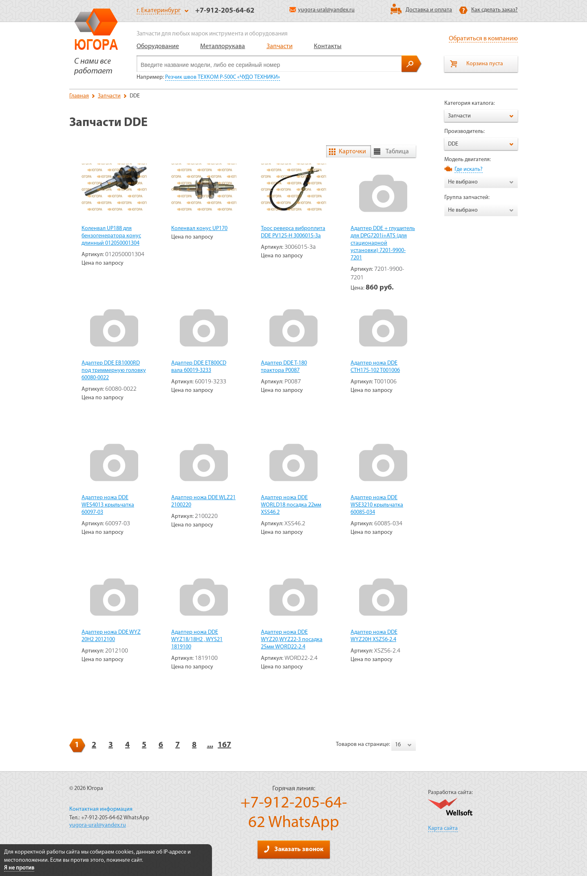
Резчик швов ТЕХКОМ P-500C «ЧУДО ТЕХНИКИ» (222, 77)
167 (224, 745)
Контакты (328, 46)
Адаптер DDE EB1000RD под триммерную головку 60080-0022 (114, 370)
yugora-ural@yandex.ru (322, 10)
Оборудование (158, 46)
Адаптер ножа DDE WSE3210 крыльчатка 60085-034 (377, 505)
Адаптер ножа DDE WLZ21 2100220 (203, 501)
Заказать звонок (293, 849)
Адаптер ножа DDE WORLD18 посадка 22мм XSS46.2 (291, 505)
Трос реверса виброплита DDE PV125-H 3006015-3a (293, 232)
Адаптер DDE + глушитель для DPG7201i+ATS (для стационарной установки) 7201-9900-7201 (383, 243)
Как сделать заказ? (494, 10)
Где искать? (469, 169)
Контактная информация (100, 809)
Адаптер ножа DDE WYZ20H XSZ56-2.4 (374, 636)
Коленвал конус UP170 (199, 229)
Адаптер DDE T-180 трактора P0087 (284, 367)
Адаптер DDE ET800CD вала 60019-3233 (198, 367)
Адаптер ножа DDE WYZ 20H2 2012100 (111, 636)
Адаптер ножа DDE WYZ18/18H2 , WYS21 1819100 (197, 639)
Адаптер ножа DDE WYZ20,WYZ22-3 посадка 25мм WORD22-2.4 (291, 639)
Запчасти (280, 46)
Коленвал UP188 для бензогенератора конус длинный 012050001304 (111, 236)
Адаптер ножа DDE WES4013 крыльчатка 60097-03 (108, 505)
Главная (79, 96)
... (210, 745)
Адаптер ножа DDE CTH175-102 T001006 (375, 367)
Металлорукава (222, 46)
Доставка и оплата (429, 10)
